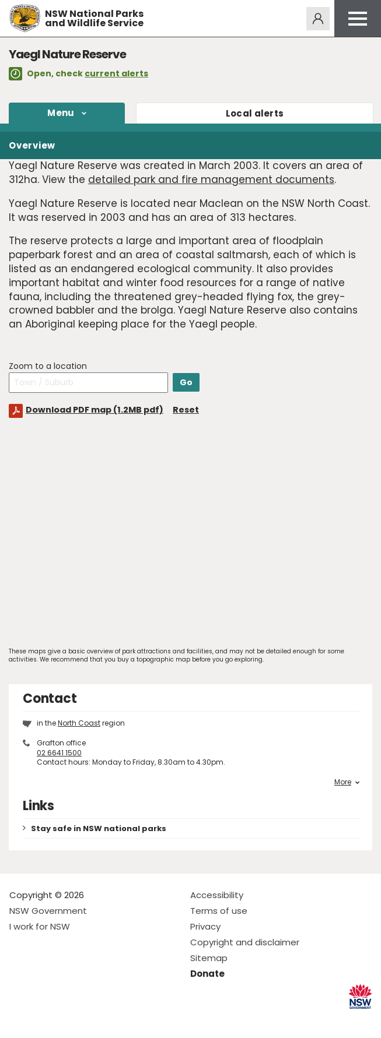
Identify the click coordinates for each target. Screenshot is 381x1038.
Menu (60, 113)
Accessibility (216, 895)
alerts (255, 113)
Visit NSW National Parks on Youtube (70, 1019)
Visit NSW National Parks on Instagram (45, 1019)
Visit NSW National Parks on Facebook (20, 1019)
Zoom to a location (48, 366)
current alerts (116, 73)
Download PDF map (94, 410)
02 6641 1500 (59, 753)
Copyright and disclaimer (244, 942)
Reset (186, 410)
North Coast (79, 723)
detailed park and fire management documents (211, 180)
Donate (207, 973)
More (346, 782)
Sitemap (209, 958)
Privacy (205, 926)
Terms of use (218, 911)
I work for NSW (39, 926)
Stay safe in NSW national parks (98, 828)
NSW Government (48, 911)
